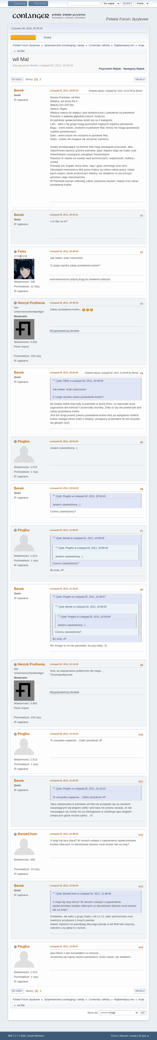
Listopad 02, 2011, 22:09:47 (64, 946)
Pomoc (114, 1036)
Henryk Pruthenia (31, 303)
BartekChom (27, 834)
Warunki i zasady (128, 1036)
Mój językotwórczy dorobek (64, 330)
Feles (22, 251)
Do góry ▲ (144, 1036)
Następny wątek (134, 68)
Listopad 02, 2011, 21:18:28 (64, 664)
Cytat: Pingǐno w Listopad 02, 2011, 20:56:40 (80, 496)
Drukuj (140, 79)
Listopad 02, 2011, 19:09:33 (64, 90)
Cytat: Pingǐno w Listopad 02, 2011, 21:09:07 (80, 596)
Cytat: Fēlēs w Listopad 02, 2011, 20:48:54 (79, 380)
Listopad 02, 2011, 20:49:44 (64, 303)
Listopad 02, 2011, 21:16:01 (64, 588)
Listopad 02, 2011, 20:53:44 (64, 372)
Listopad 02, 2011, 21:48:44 (64, 834)
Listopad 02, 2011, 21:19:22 (64, 734)
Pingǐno (24, 441)
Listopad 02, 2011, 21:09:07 (64, 530)
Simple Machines (35, 1036)
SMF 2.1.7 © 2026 (17, 1036)
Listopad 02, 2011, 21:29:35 (64, 780)
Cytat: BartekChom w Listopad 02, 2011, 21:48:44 (83, 893)
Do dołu (17, 79)
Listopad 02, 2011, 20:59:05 (64, 488)
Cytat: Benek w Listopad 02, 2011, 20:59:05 (80, 538)
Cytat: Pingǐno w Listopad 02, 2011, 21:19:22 (80, 788)
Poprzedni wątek (110, 68)
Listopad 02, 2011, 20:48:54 (64, 251)
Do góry (17, 991)
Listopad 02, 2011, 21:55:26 (64, 885)
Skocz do (92, 1012)
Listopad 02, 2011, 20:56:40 (64, 441)
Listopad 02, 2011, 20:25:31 (64, 214)
